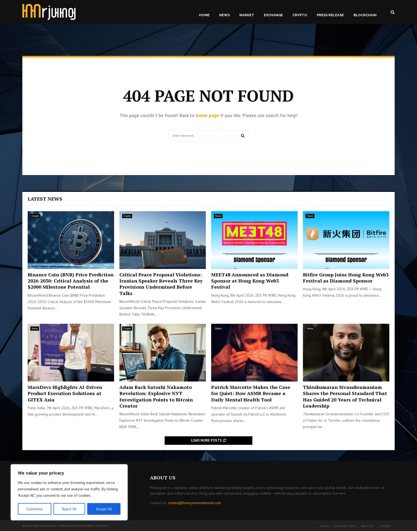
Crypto (300, 15)
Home (204, 15)
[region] (69, 492)
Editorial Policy (345, 526)
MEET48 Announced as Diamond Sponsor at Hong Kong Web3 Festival (249, 280)
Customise (34, 509)
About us (367, 526)
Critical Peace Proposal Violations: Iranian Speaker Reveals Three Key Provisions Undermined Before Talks (161, 283)
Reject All (69, 509)
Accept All (104, 509)
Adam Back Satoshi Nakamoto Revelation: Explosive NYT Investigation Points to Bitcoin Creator (156, 396)
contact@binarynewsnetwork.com (194, 502)
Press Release (330, 15)
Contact (384, 526)
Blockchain (365, 15)
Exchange (273, 15)
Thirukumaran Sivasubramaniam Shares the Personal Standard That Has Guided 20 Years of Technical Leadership (345, 396)
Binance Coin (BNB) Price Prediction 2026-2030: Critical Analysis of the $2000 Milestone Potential (71, 280)
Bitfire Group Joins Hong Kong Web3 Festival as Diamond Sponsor (346, 277)
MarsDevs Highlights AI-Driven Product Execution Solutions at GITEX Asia (65, 393)
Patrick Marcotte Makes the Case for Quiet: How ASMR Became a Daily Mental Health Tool (250, 393)
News (224, 15)
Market (246, 15)
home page (207, 115)
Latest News (45, 199)
